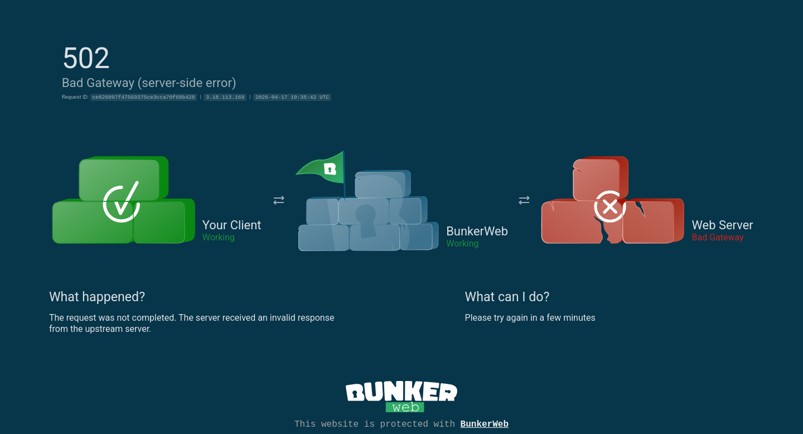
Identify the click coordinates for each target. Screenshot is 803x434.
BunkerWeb (485, 423)
